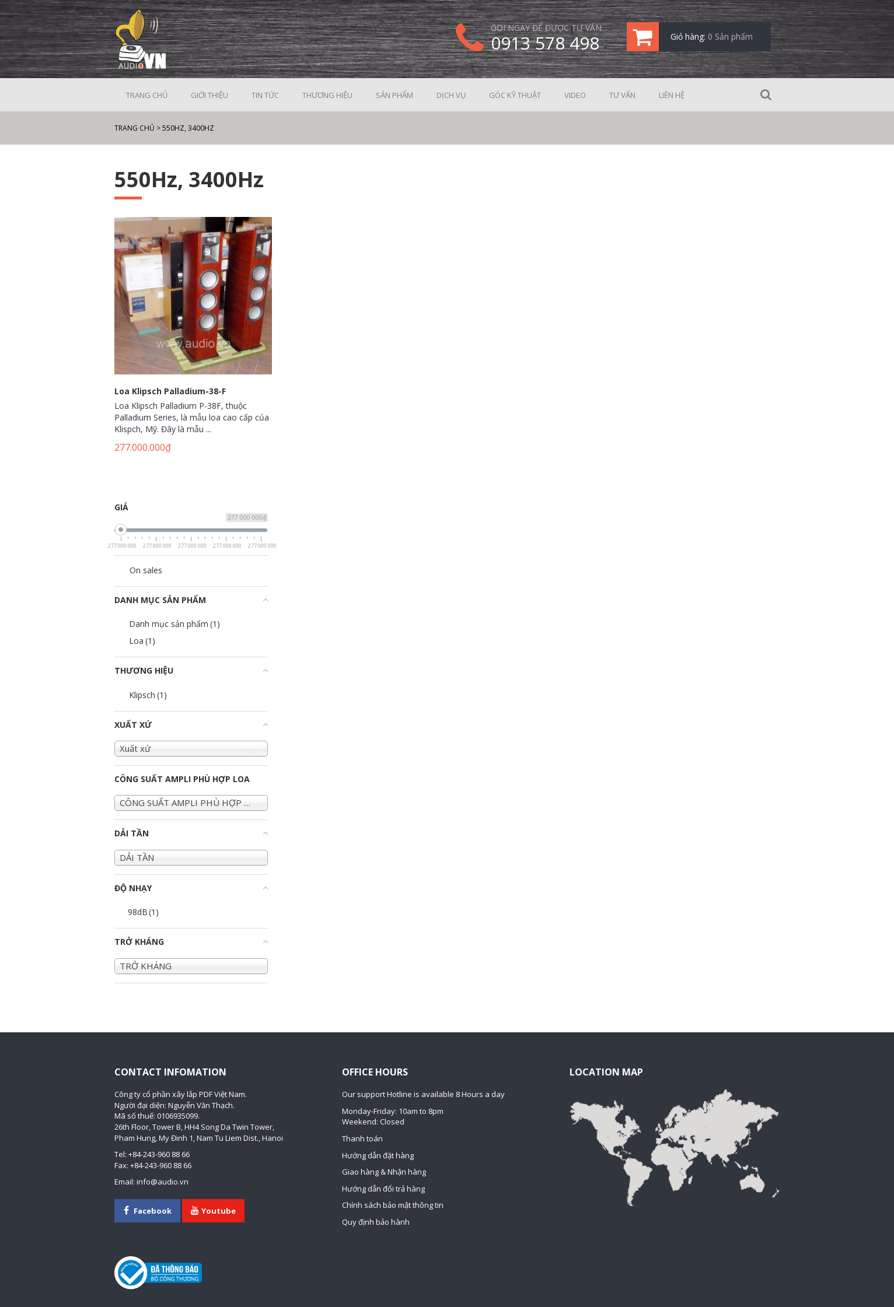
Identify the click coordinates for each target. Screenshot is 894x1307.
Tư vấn (622, 95)
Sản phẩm (394, 95)
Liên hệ (672, 95)
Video (575, 95)
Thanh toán (362, 1138)
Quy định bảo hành (376, 1222)
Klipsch (148, 694)
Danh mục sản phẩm (174, 623)
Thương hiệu (327, 95)
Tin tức (265, 95)
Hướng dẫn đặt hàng (378, 1155)
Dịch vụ (451, 95)
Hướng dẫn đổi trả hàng (383, 1188)
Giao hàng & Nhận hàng (384, 1171)
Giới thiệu (209, 95)
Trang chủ (146, 95)
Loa (142, 640)
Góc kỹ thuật (515, 95)
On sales (146, 570)
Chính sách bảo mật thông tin (392, 1205)
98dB (143, 911)
